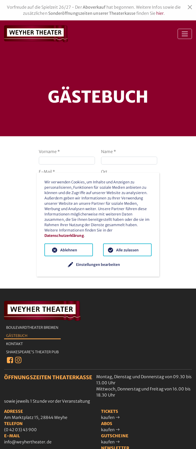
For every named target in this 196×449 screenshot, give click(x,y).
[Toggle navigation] (185, 34)
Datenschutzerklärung (64, 235)
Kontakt (14, 344)
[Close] (190, 7)
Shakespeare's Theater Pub (32, 352)
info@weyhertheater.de (28, 441)
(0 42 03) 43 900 (20, 429)
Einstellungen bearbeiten (98, 264)
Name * (108, 151)
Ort (104, 171)
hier (160, 13)
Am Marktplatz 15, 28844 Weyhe (35, 417)
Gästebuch (16, 335)
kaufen (110, 417)
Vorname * (49, 151)
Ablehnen (68, 250)
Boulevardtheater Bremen (32, 327)
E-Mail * (47, 171)
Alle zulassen (127, 250)
